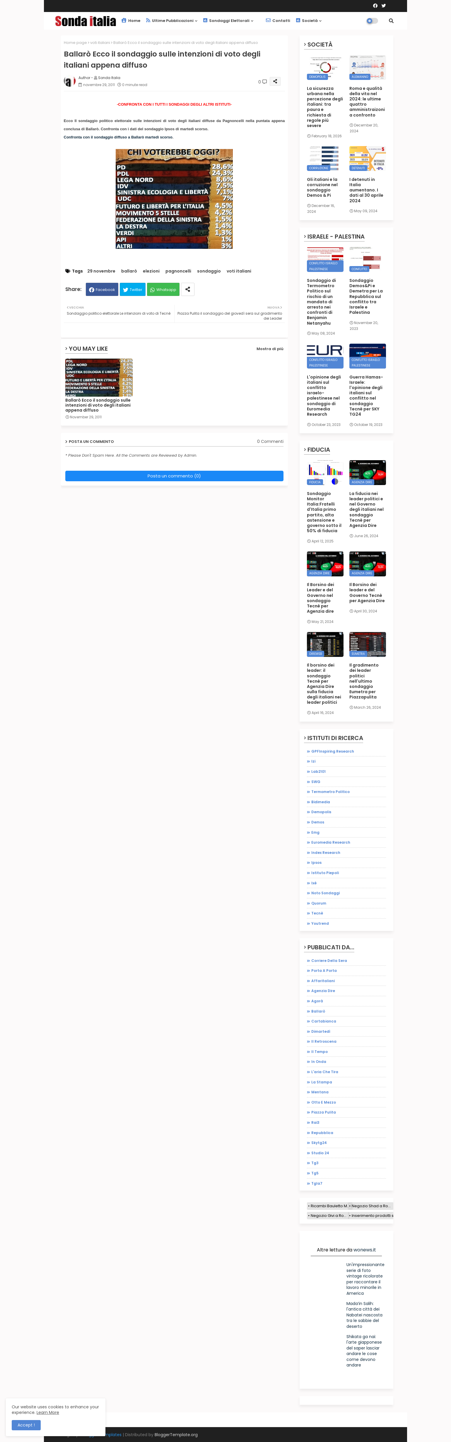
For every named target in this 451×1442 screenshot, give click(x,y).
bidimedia (320, 801)
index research (325, 852)
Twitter (136, 289)
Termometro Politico (330, 791)
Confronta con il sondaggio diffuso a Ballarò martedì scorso (118, 137)
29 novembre (101, 271)
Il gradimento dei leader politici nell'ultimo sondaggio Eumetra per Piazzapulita (364, 681)
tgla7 (316, 1183)
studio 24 (320, 1152)
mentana (320, 1092)
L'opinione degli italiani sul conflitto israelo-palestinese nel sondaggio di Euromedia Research (324, 395)
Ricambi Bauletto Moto (332, 1206)
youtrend (320, 923)
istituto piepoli (325, 872)
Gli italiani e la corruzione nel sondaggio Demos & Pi (322, 187)
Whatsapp (166, 289)
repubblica (322, 1132)
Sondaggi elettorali (226, 20)
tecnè (317, 913)
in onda (318, 1061)
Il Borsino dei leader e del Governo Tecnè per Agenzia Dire (367, 592)
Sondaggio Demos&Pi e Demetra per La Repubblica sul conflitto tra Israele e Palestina (366, 296)
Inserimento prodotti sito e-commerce (388, 1215)
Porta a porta (324, 970)
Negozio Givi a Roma (330, 1215)
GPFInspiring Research (332, 751)
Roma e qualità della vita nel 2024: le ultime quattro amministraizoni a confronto (367, 102)
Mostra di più (270, 349)
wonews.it (364, 1249)
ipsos (316, 862)
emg (315, 832)
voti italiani (100, 42)
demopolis (321, 811)
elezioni (151, 271)
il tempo (319, 1051)
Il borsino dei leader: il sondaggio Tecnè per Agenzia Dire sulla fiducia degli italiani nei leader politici (324, 683)
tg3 (315, 1162)
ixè (314, 883)
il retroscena (323, 1041)
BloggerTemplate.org (176, 1435)
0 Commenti (270, 441)
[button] (391, 21)
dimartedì (320, 1031)
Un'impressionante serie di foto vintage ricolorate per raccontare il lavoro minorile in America (365, 1279)
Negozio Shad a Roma (373, 1206)
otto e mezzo (323, 1102)
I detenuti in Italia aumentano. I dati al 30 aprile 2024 (366, 190)
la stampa (321, 1082)
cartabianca (323, 1021)
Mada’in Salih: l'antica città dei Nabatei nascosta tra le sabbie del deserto (364, 1315)
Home (130, 20)
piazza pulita (323, 1112)
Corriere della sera (329, 960)
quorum (318, 903)
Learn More (48, 1412)
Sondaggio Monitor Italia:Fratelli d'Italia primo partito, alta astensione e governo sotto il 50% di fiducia (324, 512)
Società (307, 20)
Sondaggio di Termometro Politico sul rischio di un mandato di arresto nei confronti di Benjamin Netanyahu (321, 302)
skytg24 (319, 1142)
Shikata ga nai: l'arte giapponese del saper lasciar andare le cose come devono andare (364, 1351)
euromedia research (330, 842)
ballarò (129, 271)
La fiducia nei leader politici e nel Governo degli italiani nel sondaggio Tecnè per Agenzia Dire (366, 509)
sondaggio (209, 271)
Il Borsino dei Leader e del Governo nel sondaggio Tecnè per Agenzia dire (320, 598)
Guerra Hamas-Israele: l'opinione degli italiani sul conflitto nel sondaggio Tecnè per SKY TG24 (366, 395)
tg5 (315, 1173)
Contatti (278, 20)
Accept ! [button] (26, 1425)
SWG (315, 781)
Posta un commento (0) (174, 476)
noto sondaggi (325, 892)
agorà (317, 1001)
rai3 (315, 1122)
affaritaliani (323, 980)
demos (317, 822)
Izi (313, 761)
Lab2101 (318, 771)
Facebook (105, 289)
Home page (75, 42)
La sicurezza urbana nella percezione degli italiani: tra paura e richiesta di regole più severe (325, 107)
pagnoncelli (178, 271)
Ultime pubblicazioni (170, 20)
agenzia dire (323, 990)
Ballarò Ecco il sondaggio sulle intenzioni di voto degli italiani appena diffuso (98, 405)
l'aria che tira (324, 1071)
